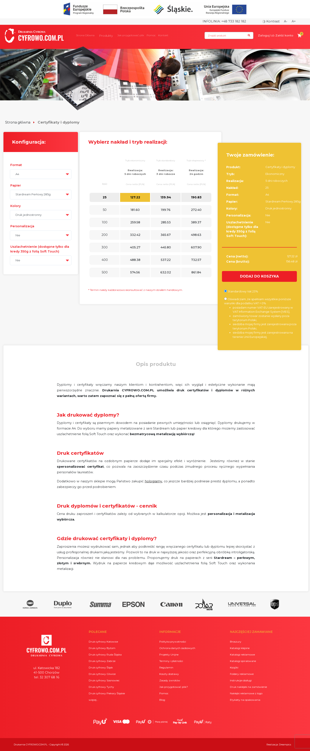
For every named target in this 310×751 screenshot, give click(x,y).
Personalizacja (22, 226)
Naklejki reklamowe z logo (246, 693)
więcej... (93, 699)
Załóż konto (284, 35)
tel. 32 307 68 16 (46, 677)
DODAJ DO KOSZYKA (259, 276)
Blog (162, 699)
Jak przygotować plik (130, 35)
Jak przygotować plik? (173, 686)
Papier (15, 185)
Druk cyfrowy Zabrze (102, 661)
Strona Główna (85, 35)
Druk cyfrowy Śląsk (101, 667)
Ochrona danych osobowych (177, 648)
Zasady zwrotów (169, 680)
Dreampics (285, 744)
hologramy (153, 481)
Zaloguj (264, 35)
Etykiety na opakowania (245, 699)
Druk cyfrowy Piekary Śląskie (107, 693)
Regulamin (166, 667)
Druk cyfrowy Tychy (101, 686)
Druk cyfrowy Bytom (102, 648)
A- (285, 21)
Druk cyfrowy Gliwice (102, 674)
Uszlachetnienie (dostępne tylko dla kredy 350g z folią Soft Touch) (39, 249)
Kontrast (271, 21)
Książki (234, 667)
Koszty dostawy (169, 674)
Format (16, 165)
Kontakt (163, 35)
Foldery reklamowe (242, 674)
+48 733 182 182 (233, 21)
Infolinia (211, 21)
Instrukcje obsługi (241, 680)
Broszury (235, 641)
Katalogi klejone (240, 648)
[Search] (229, 35)
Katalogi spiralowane (243, 661)
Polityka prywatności (172, 641)
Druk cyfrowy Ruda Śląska (105, 654)
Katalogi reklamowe (242, 654)
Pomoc (151, 35)
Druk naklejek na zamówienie (248, 686)
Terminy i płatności (171, 661)
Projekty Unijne (168, 654)
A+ (294, 21)
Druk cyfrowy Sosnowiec (104, 680)
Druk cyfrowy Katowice (103, 641)
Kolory (15, 206)
